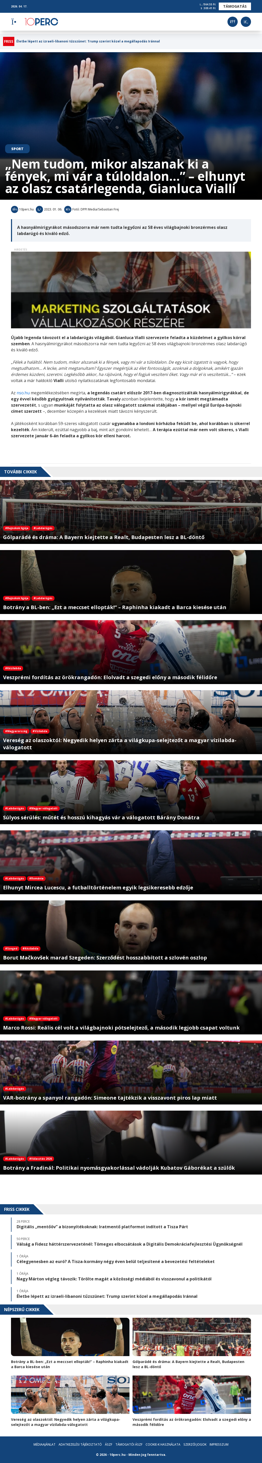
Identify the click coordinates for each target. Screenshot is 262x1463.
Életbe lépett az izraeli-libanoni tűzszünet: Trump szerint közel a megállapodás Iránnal (88, 41)
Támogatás (235, 6)
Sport (17, 148)
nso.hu (23, 393)
